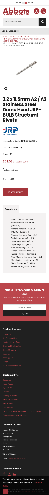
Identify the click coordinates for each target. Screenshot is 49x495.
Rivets (11, 37)
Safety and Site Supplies (12, 346)
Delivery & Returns (10, 396)
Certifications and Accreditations (15, 415)
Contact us (7, 380)
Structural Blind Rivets (26, 37)
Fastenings (7, 334)
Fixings (5, 362)
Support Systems (9, 350)
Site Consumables (10, 338)
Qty (4, 179)
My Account (7, 388)
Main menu (10, 31)
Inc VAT (18, 3)
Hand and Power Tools (11, 342)
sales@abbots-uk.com (16, 459)
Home (5, 37)
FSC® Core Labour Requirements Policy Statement (22, 411)
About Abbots (8, 384)
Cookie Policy (8, 407)
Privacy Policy (8, 403)
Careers (6, 392)
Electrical (6, 354)
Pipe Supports (8, 358)
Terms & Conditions (10, 399)
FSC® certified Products (12, 366)
